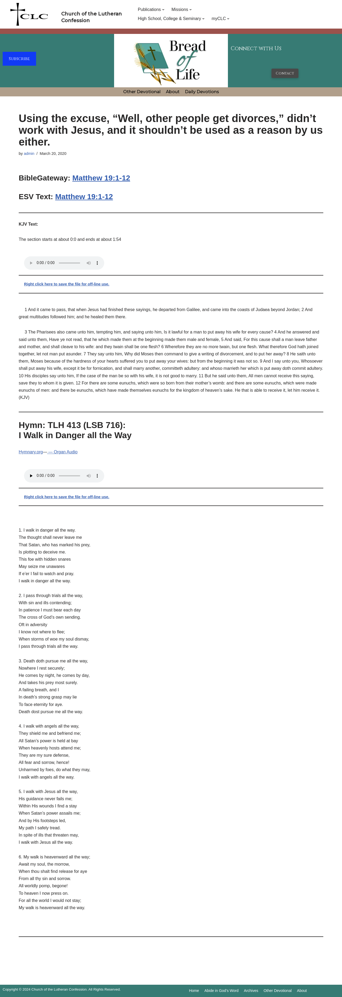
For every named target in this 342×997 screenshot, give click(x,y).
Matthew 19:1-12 (101, 178)
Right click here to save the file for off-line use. (66, 284)
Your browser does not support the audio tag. (64, 263)
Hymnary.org (31, 452)
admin (29, 153)
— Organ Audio (62, 452)
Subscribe (19, 59)
